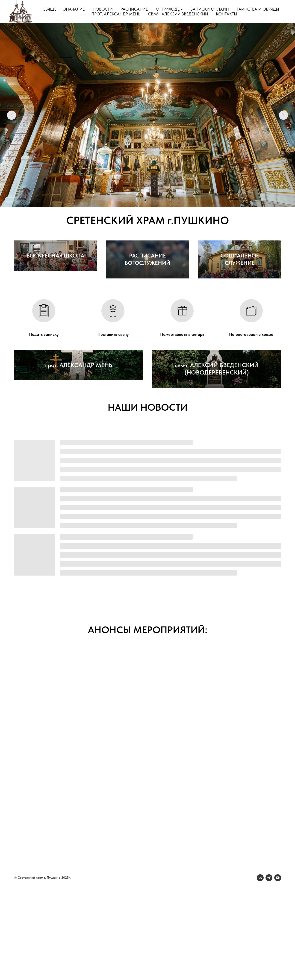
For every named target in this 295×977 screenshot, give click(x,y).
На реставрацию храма (251, 376)
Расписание (134, 9)
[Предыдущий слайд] (11, 115)
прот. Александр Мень (115, 14)
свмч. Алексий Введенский (178, 14)
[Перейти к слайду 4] (154, 200)
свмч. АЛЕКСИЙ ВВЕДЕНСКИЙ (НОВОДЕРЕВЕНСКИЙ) (217, 454)
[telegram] (269, 963)
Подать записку (44, 376)
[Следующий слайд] (283, 115)
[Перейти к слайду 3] (149, 200)
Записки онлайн (209, 9)
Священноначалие (64, 9)
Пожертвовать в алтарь (182, 376)
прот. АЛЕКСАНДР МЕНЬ (78, 457)
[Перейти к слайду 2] (145, 200)
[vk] (260, 963)
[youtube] (277, 963)
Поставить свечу (113, 376)
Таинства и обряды (258, 9)
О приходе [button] (168, 9)
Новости (103, 9)
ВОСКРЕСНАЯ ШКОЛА (55, 305)
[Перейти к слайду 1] (141, 200)
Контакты (226, 14)
